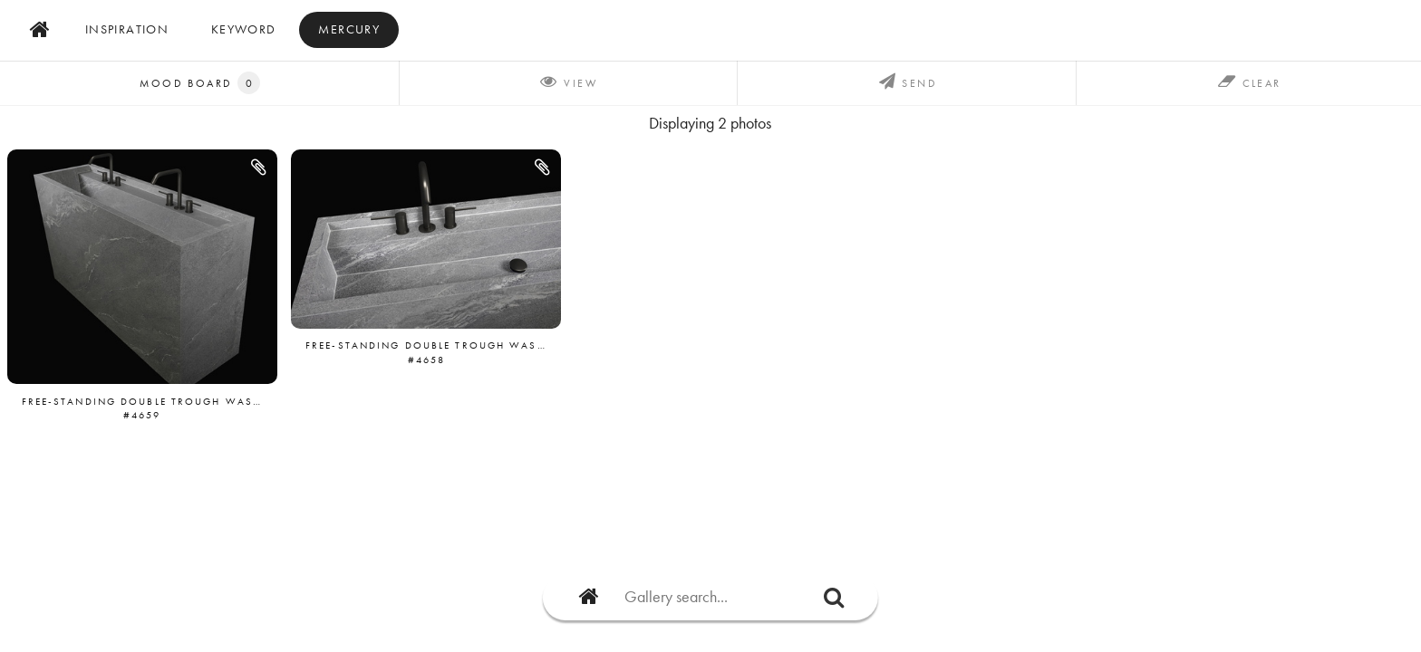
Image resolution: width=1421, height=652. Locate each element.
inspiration (127, 29)
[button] (259, 167)
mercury (349, 29)
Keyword (243, 29)
